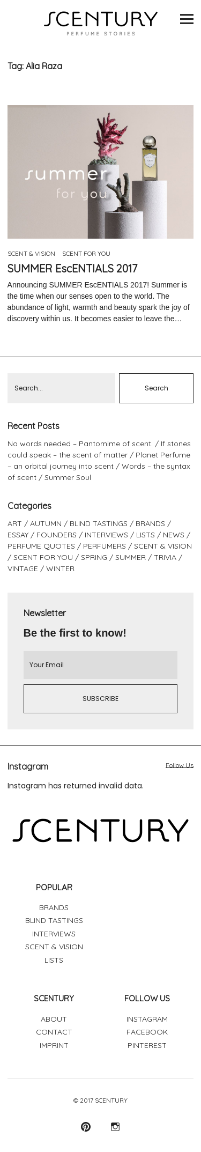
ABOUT (54, 1019)
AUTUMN (46, 523)
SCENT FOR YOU (86, 253)
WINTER (60, 568)
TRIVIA (165, 557)
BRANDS (150, 523)
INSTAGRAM (147, 1019)
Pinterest (86, 1126)
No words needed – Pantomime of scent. (80, 443)
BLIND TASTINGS (99, 523)
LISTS (145, 535)
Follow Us (179, 765)
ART (15, 523)
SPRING (94, 557)
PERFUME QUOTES (41, 546)
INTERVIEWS (106, 535)
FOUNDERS (56, 535)
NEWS (173, 535)
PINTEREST (147, 1045)
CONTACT (54, 1032)
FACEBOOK (147, 1032)
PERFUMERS (104, 546)
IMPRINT (54, 1045)
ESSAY (18, 535)
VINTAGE (23, 568)
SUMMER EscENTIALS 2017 (72, 268)
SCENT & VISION (31, 253)
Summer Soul (67, 477)
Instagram (115, 1126)
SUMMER (130, 557)
